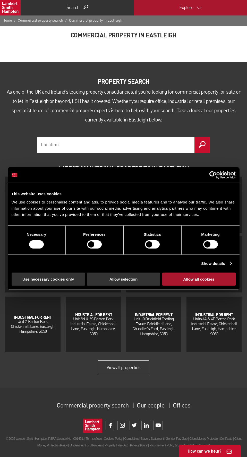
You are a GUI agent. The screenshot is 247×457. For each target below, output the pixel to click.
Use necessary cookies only (48, 279)
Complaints (131, 438)
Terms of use (94, 438)
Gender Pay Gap (176, 438)
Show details (213, 263)
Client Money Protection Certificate (210, 438)
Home (7, 20)
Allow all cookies (199, 279)
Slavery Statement (152, 438)
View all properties (124, 367)
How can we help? (205, 451)
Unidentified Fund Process (86, 445)
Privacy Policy (138, 445)
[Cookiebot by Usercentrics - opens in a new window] (213, 175)
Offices (181, 406)
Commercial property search (40, 20)
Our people (150, 406)
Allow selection (123, 279)
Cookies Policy (113, 438)
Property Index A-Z (116, 445)
